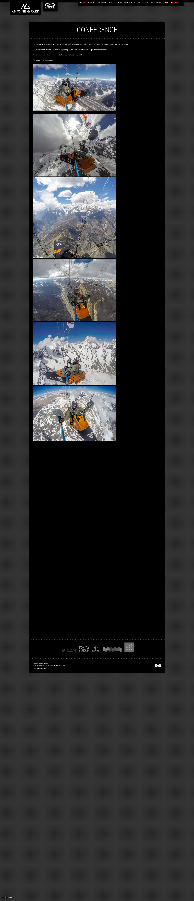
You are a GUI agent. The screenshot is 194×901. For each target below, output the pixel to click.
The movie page (47, 60)
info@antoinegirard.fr (74, 55)
